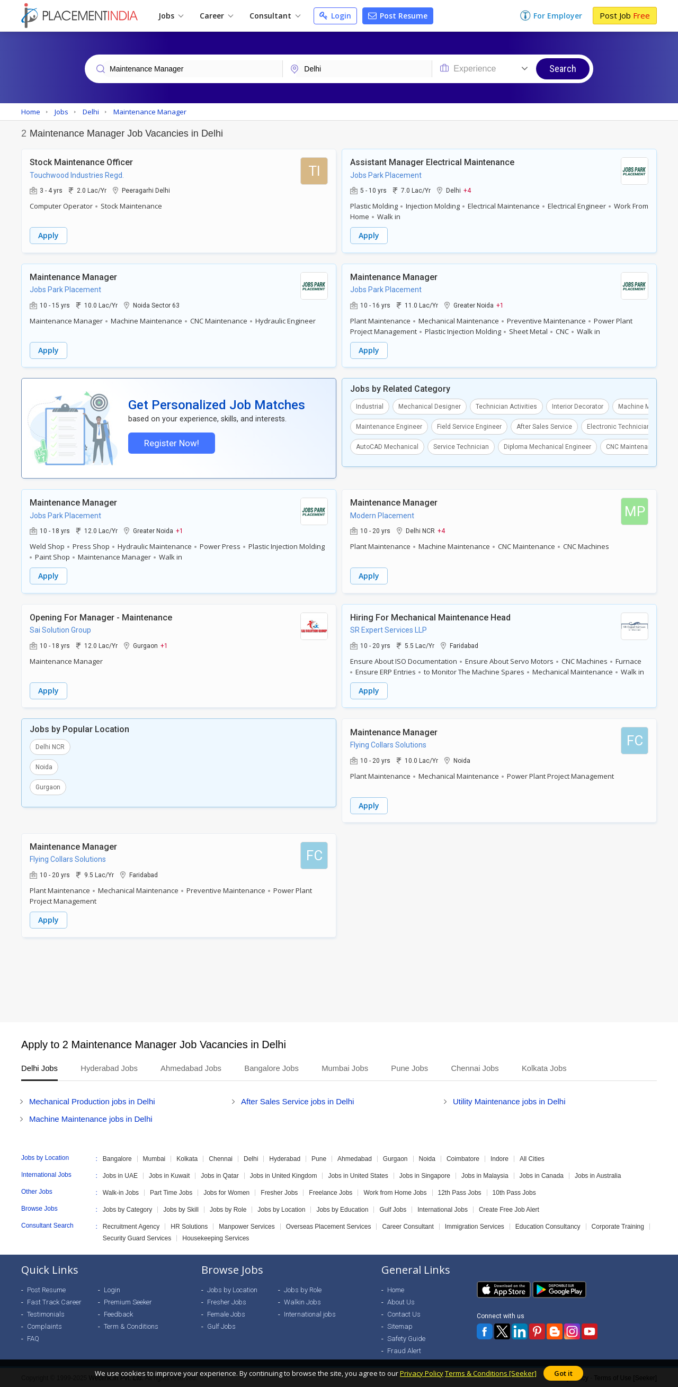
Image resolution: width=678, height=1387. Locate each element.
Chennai (221, 1158)
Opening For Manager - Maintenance (101, 618)
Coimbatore (463, 1158)
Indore (499, 1158)
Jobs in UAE (120, 1175)
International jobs (310, 1313)
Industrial (369, 406)
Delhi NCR (50, 747)
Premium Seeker (128, 1301)
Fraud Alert (404, 1350)
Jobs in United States (358, 1175)
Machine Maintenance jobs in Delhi (91, 1117)
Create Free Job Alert (509, 1208)
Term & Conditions (131, 1325)
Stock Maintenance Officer (81, 162)
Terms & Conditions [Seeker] (491, 1373)
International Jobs (442, 1208)
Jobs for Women (226, 1191)
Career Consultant (407, 1225)
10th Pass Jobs (514, 1191)
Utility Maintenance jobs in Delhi (509, 1100)
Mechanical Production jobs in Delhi (92, 1100)
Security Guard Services (137, 1237)
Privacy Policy (421, 1373)
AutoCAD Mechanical (387, 446)
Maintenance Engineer (389, 426)
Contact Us (404, 1313)
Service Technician (461, 446)
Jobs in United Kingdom (283, 1175)
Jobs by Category (127, 1208)
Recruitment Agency (131, 1225)
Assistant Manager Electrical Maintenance (432, 162)
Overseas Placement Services (328, 1225)
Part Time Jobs (171, 1191)
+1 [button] (500, 304)
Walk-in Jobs (121, 1191)
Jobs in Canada (542, 1175)
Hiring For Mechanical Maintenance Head (430, 618)
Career (216, 16)
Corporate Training (618, 1225)
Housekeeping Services (215, 1237)
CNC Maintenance (632, 446)
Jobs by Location (281, 1208)
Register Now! (171, 443)
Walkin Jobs (302, 1301)
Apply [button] (48, 235)
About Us (401, 1301)
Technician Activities (506, 406)
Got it (563, 1373)
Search (562, 68)
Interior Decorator (577, 406)
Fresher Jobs (279, 1191)
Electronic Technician (618, 426)
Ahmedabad (354, 1158)
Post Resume (397, 16)
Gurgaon (47, 787)
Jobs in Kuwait (169, 1175)
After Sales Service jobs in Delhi (297, 1100)
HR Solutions (189, 1225)
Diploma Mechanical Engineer (547, 446)
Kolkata (187, 1158)
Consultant (274, 16)
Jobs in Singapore (424, 1175)
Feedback (118, 1313)
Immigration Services (474, 1225)
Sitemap (400, 1325)
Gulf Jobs (392, 1208)
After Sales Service (544, 426)
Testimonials (46, 1313)
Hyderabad (284, 1158)
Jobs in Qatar (219, 1175)
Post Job (625, 15)
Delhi (251, 1158)
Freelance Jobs (330, 1191)
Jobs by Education (342, 1208)
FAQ (33, 1337)
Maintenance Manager (73, 277)
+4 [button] (467, 190)
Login (335, 16)
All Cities (532, 1158)
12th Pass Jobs (459, 1191)
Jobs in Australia (598, 1175)
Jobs (170, 16)
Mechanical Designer (429, 406)
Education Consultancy (548, 1225)
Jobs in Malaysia (484, 1175)
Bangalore (117, 1158)
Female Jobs (226, 1313)
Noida (43, 767)
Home (395, 1289)
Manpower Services (246, 1225)
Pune (318, 1158)
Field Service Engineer (469, 426)
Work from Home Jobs (394, 1191)
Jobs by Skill (181, 1208)
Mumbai (154, 1158)
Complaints (44, 1325)
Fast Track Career (54, 1301)
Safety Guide (406, 1337)
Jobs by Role (228, 1208)
